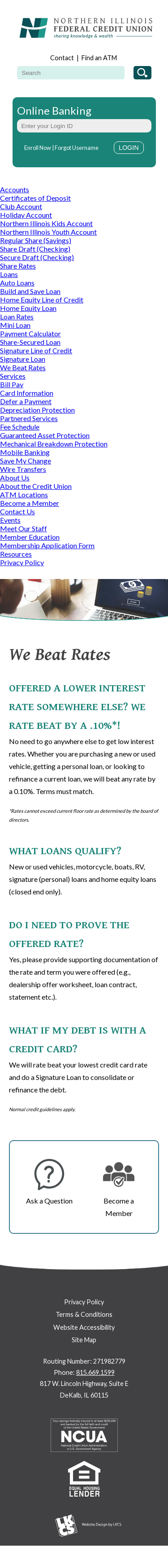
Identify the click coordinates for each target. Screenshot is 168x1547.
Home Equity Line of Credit (41, 299)
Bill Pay (11, 384)
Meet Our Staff (23, 528)
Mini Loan (15, 325)
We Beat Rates (23, 367)
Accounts (14, 189)
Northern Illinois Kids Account (46, 223)
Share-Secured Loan (30, 342)
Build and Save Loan (30, 291)
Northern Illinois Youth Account (48, 232)
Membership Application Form (47, 545)
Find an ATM (99, 58)
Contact (62, 58)
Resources (16, 554)
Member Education (30, 537)
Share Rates (18, 265)
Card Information (26, 393)
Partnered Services (29, 418)
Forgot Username (77, 147)
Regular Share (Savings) (35, 240)
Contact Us (17, 511)
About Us (15, 477)
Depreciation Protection (37, 409)
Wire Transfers (23, 469)
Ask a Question (49, 1200)
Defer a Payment (26, 401)
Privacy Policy (22, 562)
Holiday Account (26, 215)
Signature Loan (22, 359)
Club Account (21, 206)
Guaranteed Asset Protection (45, 435)
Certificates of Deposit (35, 198)
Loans (9, 274)
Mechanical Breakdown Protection (54, 443)
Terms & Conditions (84, 1314)
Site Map (84, 1340)
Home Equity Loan (28, 308)
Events (10, 520)
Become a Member (29, 503)
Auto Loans (17, 282)
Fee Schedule (19, 426)
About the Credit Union (36, 486)
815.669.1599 (95, 1372)
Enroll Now (37, 147)
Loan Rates (17, 316)
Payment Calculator (30, 333)
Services (13, 376)
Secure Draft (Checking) (37, 257)
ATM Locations (24, 494)
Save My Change (25, 460)
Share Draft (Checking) (35, 248)
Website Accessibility (84, 1327)
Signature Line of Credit (36, 350)
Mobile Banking (25, 452)
